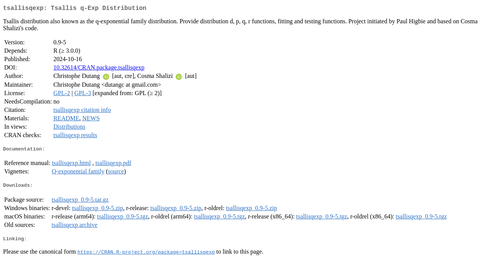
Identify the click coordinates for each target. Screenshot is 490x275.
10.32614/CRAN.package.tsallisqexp (98, 69)
